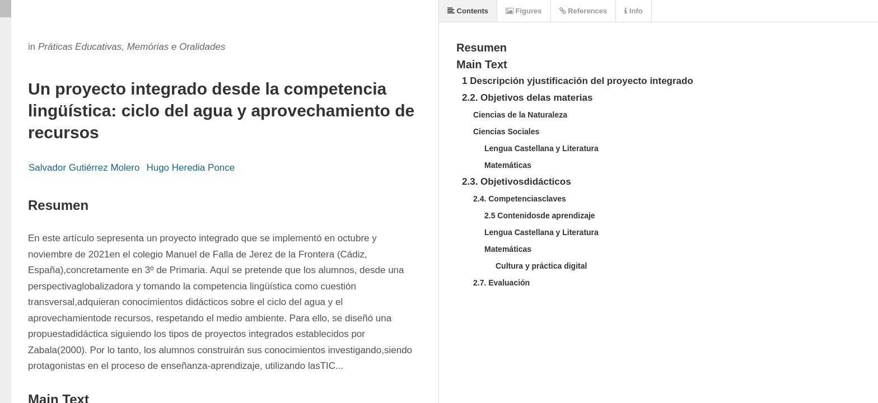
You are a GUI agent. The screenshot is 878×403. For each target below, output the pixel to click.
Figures (524, 11)
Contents (467, 11)
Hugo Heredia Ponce (190, 167)
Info (633, 11)
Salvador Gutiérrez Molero (84, 167)
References (583, 11)
